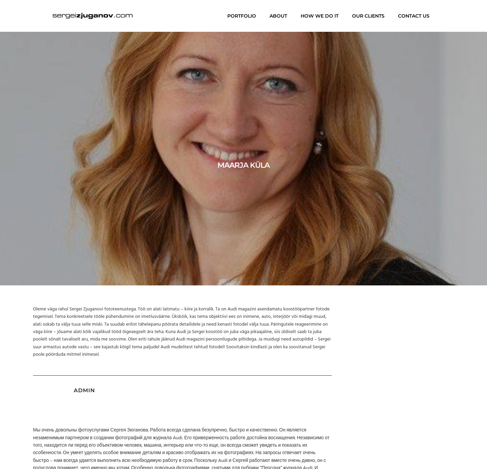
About (278, 16)
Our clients (368, 16)
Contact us (414, 16)
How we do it (320, 16)
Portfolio (241, 16)
